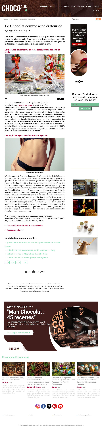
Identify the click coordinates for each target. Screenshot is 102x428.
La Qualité (59, 286)
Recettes (53, 6)
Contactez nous (8, 415)
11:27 (9, 383)
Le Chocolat (44, 6)
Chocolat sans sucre (42, 290)
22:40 (83, 386)
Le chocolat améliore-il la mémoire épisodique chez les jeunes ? (28, 257)
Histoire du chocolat (16, 283)
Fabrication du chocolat (29, 286)
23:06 (58, 387)
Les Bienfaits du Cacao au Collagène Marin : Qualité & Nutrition (28, 253)
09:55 (42, 386)
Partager (54, 271)
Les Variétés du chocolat (51, 288)
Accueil (6, 19)
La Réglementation (46, 286)
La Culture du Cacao (32, 283)
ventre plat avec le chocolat (34, 172)
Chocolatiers (64, 6)
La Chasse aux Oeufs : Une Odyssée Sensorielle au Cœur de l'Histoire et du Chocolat (87, 381)
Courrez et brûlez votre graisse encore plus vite (26, 225)
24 (26, 262)
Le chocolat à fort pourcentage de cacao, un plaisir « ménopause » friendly (32, 249)
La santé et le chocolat (26, 19)
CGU (30, 415)
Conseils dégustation (13, 288)
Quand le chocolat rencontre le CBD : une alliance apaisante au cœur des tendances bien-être (38, 381)
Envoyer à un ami (18, 271)
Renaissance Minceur (15, 230)
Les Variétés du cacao (50, 283)
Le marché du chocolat (39, 293)
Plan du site (57, 415)
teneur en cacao (25, 105)
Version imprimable (38, 271)
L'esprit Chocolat (77, 6)
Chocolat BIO (28, 290)
